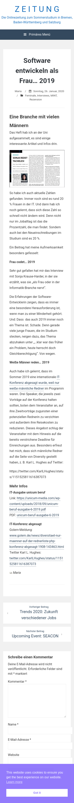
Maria (18, 91)
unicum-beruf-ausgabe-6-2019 (38, 515)
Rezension (35, 99)
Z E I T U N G (37, 9)
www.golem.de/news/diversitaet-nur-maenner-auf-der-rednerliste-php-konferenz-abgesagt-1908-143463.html (36, 541)
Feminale (30, 95)
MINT (54, 95)
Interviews (43, 95)
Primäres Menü (37, 34)
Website (13, 755)
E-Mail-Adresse (19, 740)
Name (13, 724)
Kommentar (17, 681)
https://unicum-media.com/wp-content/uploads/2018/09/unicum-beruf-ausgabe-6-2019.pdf (34, 503)
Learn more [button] (14, 782)
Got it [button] (37, 792)
